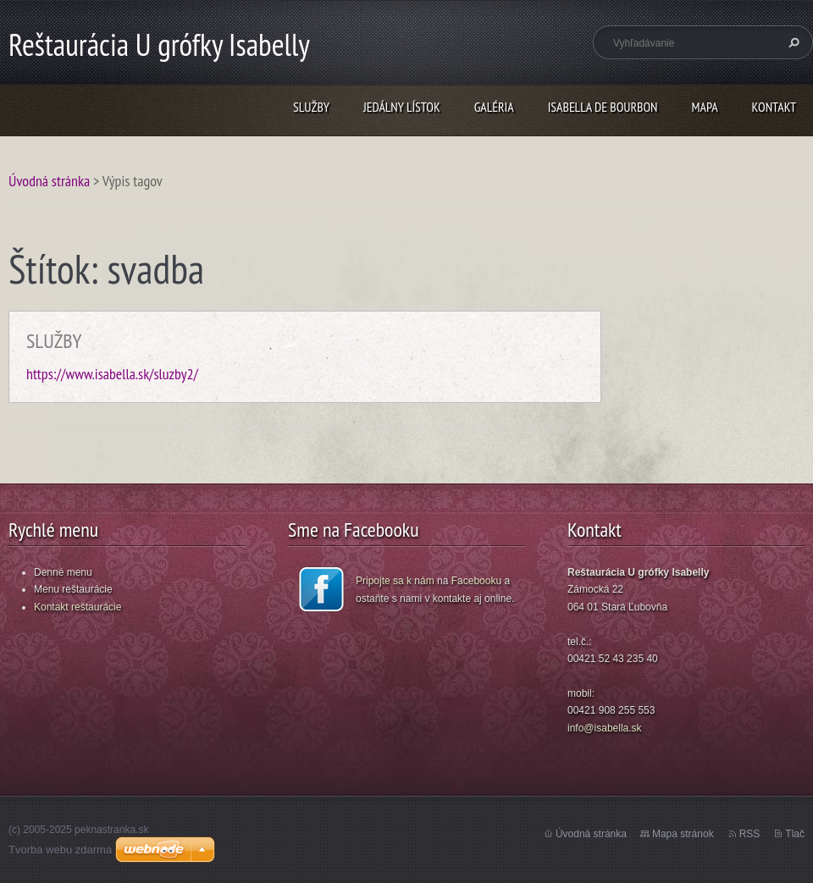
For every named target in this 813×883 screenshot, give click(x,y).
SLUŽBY (311, 106)
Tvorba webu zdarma (60, 849)
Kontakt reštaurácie (77, 607)
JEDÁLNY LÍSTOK (401, 106)
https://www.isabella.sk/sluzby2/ (112, 374)
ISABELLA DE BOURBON (603, 106)
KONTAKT (774, 106)
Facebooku (476, 581)
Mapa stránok (683, 834)
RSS (749, 834)
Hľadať (792, 42)
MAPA (705, 106)
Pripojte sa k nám (395, 581)
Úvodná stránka (49, 180)
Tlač (795, 834)
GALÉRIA (494, 106)
